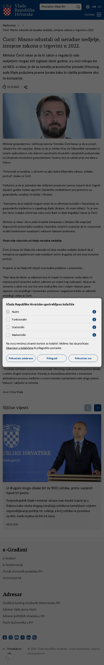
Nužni (15, 311)
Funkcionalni (19, 319)
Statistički (18, 327)
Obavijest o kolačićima (19, 348)
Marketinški (19, 335)
